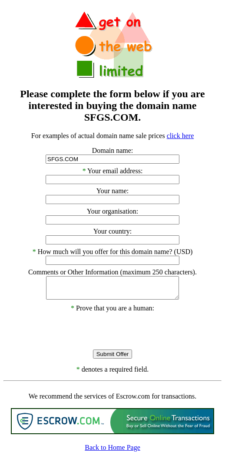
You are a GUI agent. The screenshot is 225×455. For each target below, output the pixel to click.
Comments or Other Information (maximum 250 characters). (112, 272)
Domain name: (112, 150)
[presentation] (112, 329)
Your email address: (114, 171)
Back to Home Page (112, 447)
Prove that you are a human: (112, 308)
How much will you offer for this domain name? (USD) (115, 251)
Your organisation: (113, 211)
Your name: (112, 191)
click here (180, 135)
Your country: (112, 231)
